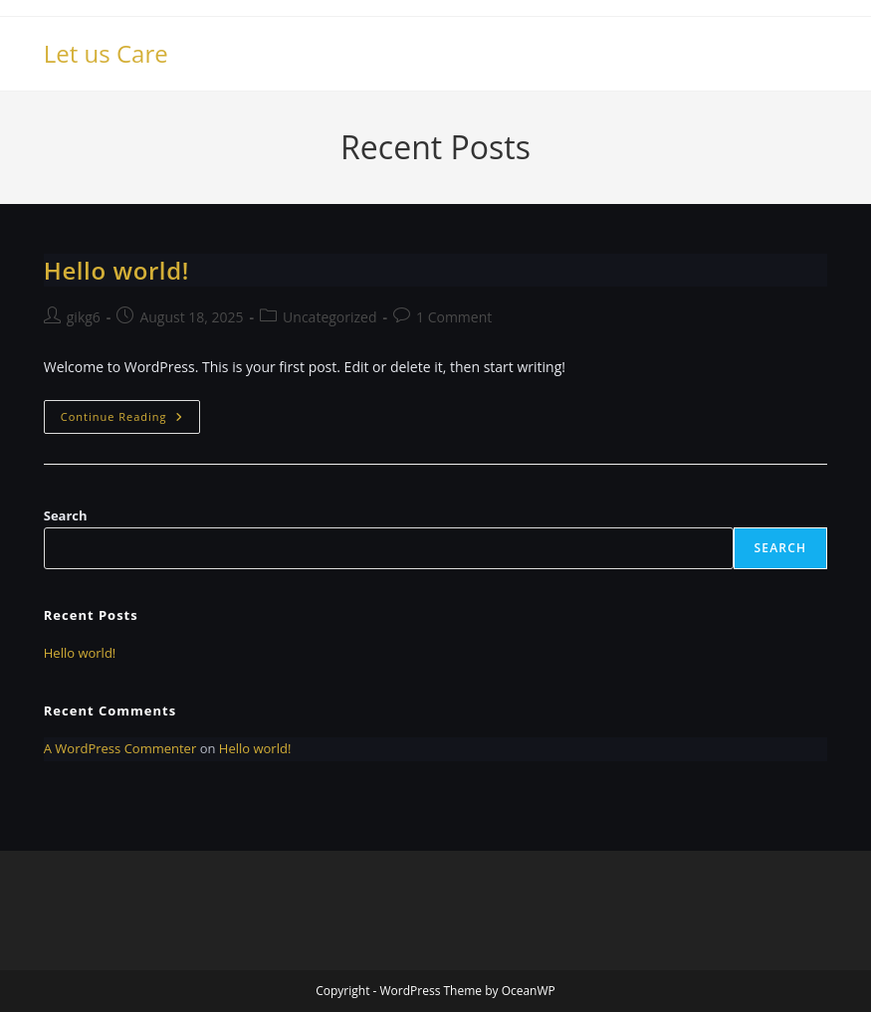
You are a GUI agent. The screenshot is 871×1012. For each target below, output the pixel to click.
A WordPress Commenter (120, 748)
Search (66, 515)
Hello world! (116, 270)
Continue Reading (130, 420)
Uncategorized (329, 316)
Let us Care (106, 53)
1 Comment (454, 316)
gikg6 (84, 316)
